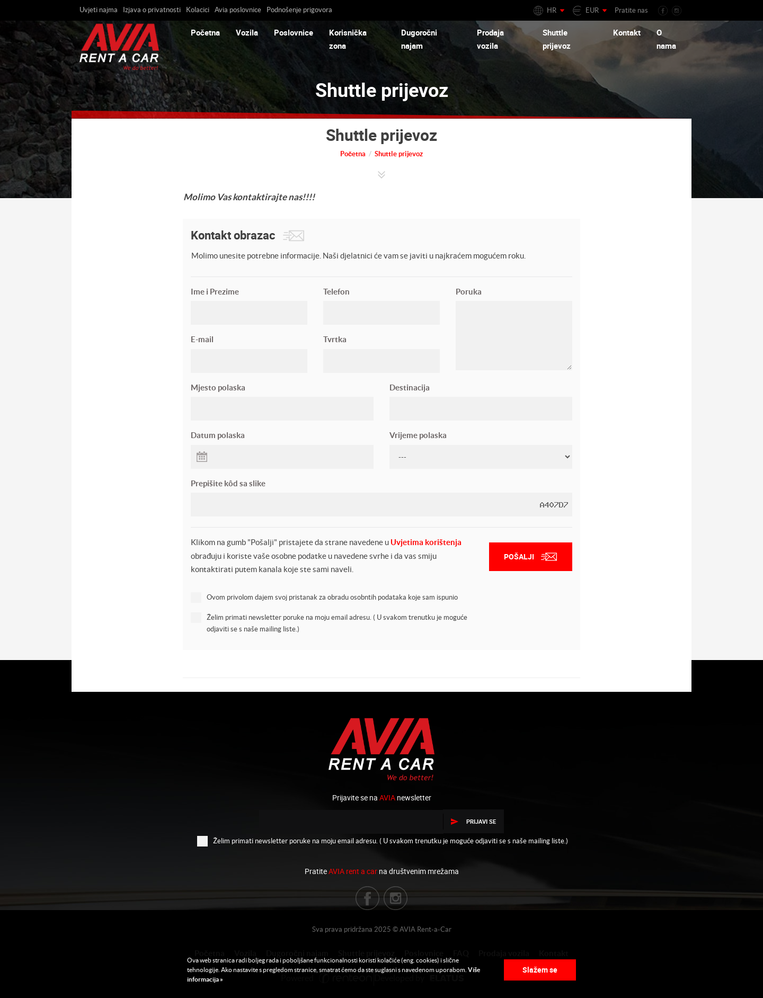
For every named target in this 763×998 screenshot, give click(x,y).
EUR (592, 10)
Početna (205, 32)
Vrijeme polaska (418, 435)
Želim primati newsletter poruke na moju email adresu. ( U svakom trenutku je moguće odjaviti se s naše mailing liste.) (329, 622)
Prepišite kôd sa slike (228, 483)
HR (551, 10)
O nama (666, 39)
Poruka (469, 291)
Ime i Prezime (215, 291)
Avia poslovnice (238, 10)
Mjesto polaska (218, 387)
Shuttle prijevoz (557, 39)
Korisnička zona (348, 39)
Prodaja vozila (490, 39)
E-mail (202, 339)
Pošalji (530, 557)
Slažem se (539, 970)
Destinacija (409, 387)
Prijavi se (473, 821)
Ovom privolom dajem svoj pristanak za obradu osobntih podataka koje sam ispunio (324, 596)
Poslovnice (293, 32)
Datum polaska (218, 435)
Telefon (336, 291)
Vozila (247, 32)
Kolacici (197, 10)
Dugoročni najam (419, 39)
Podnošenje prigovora (299, 10)
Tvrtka (335, 339)
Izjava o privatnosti (152, 10)
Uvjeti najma (98, 10)
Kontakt (627, 32)
